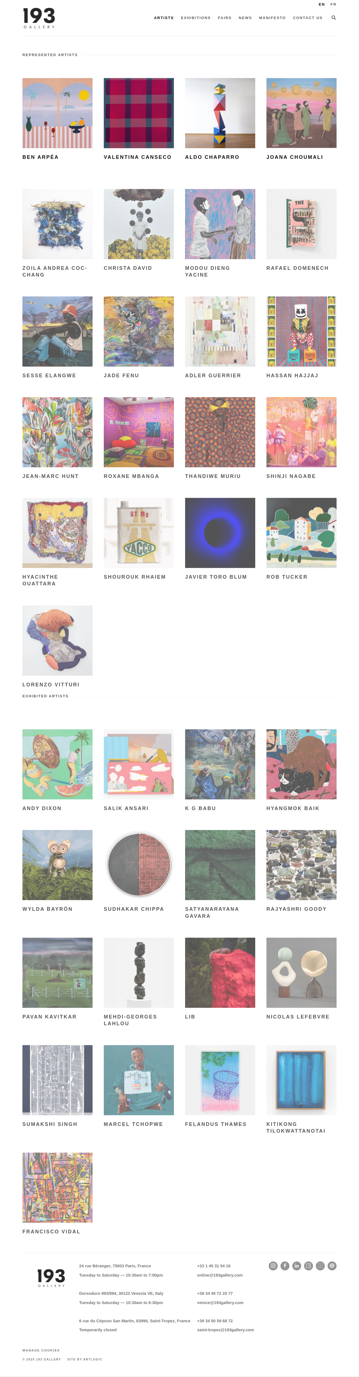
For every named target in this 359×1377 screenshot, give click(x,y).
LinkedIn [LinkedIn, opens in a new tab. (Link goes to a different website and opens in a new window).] (296, 1265)
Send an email (332, 1265)
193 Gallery (39, 18)
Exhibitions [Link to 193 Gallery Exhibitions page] (196, 18)
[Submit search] (334, 16)
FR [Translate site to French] (333, 4)
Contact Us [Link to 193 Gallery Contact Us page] (308, 18)
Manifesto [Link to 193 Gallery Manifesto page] (272, 18)
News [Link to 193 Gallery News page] (245, 18)
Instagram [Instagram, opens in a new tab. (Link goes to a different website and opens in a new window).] (273, 1265)
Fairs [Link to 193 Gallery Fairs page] (225, 18)
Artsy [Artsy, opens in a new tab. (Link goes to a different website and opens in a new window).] (308, 1265)
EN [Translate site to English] (322, 4)
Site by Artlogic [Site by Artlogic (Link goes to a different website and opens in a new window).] (84, 1359)
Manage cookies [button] (41, 1350)
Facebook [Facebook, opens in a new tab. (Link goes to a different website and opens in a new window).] (284, 1265)
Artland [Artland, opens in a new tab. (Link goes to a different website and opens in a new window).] (320, 1265)
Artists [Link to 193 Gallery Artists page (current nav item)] (164, 18)
